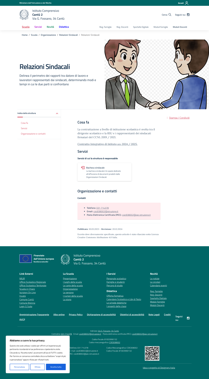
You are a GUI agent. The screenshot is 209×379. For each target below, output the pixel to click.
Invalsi (22, 296)
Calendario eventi (158, 285)
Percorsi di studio (115, 285)
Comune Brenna (27, 303)
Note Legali (154, 314)
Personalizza (19, 366)
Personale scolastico (116, 278)
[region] (38, 354)
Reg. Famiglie (105, 27)
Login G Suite (25, 306)
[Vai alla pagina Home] (25, 35)
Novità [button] (50, 27)
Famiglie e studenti (116, 282)
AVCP (22, 319)
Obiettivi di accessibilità (132, 314)
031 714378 (102, 208)
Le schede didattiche (116, 302)
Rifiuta (37, 366)
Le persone (68, 292)
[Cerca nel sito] (166, 15)
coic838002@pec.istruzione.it (136, 215)
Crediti (167, 314)
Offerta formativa (115, 296)
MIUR (22, 278)
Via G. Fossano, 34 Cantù (108, 330)
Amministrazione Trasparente (34, 314)
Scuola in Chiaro (27, 289)
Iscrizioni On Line (27, 292)
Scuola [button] (25, 27)
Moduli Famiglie (161, 27)
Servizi (24, 128)
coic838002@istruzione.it (105, 211)
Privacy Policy (76, 314)
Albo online (59, 314)
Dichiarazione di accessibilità (101, 314)
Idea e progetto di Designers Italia (159, 367)
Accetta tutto (55, 366)
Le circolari (155, 282)
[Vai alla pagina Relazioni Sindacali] (68, 35)
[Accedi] (183, 3)
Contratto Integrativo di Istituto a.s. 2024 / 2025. (107, 144)
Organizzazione (70, 289)
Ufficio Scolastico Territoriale (32, 285)
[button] (39, 113)
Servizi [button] (38, 27)
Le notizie (154, 278)
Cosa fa (24, 123)
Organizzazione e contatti (33, 133)
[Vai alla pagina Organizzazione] (48, 35)
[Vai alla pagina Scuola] (34, 35)
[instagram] (188, 14)
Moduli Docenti (180, 27)
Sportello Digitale (141, 27)
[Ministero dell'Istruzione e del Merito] (35, 2)
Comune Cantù (26, 299)
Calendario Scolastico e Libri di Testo (124, 299)
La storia (67, 299)
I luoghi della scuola (72, 282)
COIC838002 (114, 342)
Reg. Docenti (122, 27)
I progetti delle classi (116, 306)
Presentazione (70, 278)
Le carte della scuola (73, 285)
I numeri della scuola (73, 296)
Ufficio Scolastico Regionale (32, 282)
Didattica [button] (64, 27)
